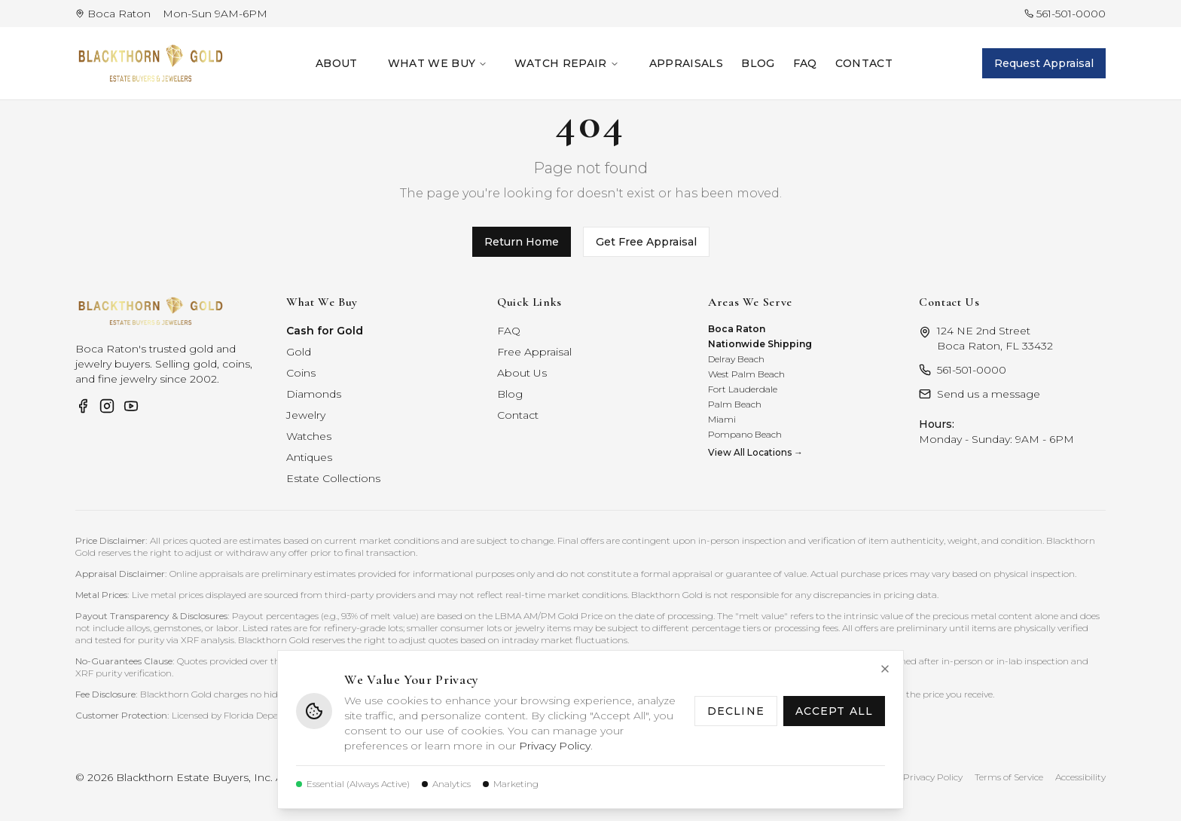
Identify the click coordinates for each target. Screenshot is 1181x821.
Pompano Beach (745, 434)
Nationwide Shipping (760, 343)
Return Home (521, 242)
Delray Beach (736, 359)
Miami (722, 419)
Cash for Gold (324, 330)
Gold (298, 352)
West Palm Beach (746, 374)
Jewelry (305, 415)
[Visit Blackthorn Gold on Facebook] (82, 406)
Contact (864, 63)
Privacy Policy (554, 745)
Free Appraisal (534, 352)
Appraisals (686, 63)
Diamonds (313, 394)
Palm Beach (734, 404)
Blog (757, 63)
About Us (522, 373)
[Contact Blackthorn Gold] (1012, 393)
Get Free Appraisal (646, 242)
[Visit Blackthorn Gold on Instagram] (106, 406)
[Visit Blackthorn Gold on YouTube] (131, 406)
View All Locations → (755, 452)
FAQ (805, 63)
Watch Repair (566, 63)
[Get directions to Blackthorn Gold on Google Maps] (1012, 338)
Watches (308, 436)
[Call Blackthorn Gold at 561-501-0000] (1065, 13)
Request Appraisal (1044, 63)
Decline (735, 711)
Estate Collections (333, 478)
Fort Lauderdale (742, 389)
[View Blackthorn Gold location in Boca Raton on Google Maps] (113, 13)
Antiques (309, 457)
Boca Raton (736, 328)
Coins (301, 373)
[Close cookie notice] (885, 669)
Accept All (834, 711)
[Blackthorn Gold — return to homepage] (150, 63)
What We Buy (438, 63)
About (337, 63)
